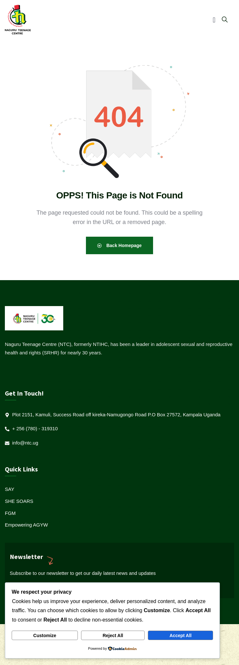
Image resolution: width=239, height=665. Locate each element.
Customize (44, 635)
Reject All (112, 635)
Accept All (181, 635)
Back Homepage (119, 245)
